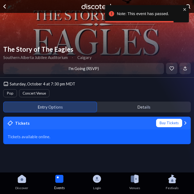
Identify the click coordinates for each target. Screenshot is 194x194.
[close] (185, 9)
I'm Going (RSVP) (84, 68)
